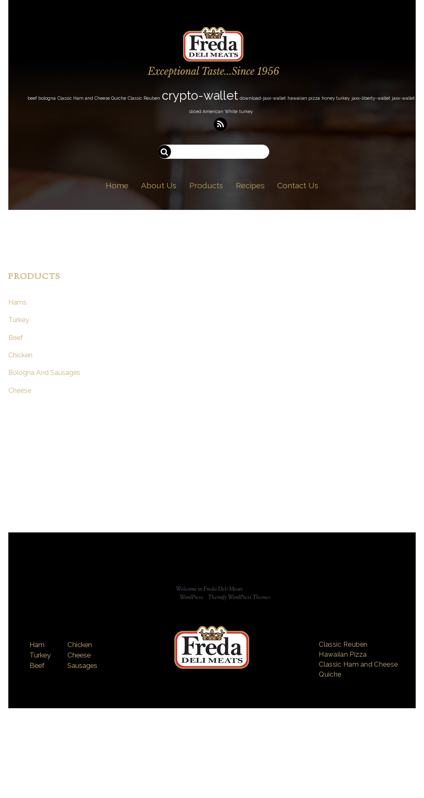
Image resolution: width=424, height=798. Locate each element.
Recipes (250, 185)
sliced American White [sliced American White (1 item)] (213, 111)
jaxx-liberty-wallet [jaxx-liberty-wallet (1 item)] (371, 98)
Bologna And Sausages (44, 373)
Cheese (19, 390)
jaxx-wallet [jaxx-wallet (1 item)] (403, 98)
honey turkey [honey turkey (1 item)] (336, 98)
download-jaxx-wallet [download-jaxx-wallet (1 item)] (263, 98)
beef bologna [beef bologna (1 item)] (41, 98)
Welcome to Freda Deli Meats (209, 589)
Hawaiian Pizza (343, 654)
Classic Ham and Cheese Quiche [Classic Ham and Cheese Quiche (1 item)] (91, 98)
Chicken (20, 355)
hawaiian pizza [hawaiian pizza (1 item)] (304, 98)
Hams (17, 302)
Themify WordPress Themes (239, 598)
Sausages (82, 665)
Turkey (18, 320)
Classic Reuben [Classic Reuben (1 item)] (144, 98)
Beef (15, 338)
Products (206, 185)
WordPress (191, 598)
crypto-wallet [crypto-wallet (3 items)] (200, 95)
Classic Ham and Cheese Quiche (358, 669)
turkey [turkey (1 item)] (246, 111)
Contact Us (297, 185)
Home (117, 185)
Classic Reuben (343, 644)
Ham (37, 644)
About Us (158, 185)
